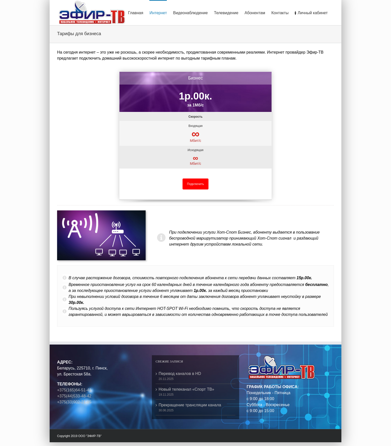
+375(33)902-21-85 (74, 402)
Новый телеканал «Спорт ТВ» (186, 389)
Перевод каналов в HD (180, 373)
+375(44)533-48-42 (74, 396)
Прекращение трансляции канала (190, 405)
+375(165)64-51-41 (74, 390)
